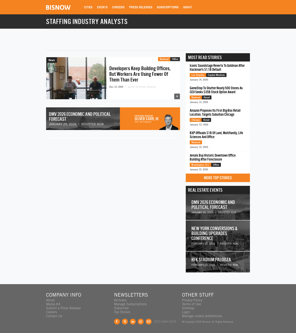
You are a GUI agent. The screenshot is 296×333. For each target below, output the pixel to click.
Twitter (125, 322)
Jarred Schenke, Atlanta (141, 86)
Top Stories (122, 312)
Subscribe (121, 308)
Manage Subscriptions (130, 304)
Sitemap (188, 308)
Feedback (149, 322)
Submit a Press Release (63, 308)
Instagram (141, 322)
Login (186, 312)
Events (102, 7)
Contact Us (54, 316)
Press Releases (140, 7)
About (187, 7)
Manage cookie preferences (202, 316)
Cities (88, 7)
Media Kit (53, 304)
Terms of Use (191, 304)
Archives (120, 300)
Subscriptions (168, 7)
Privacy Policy (192, 300)
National (164, 59)
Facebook (117, 322)
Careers (118, 7)
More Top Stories (218, 177)
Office (175, 59)
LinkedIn (133, 322)
